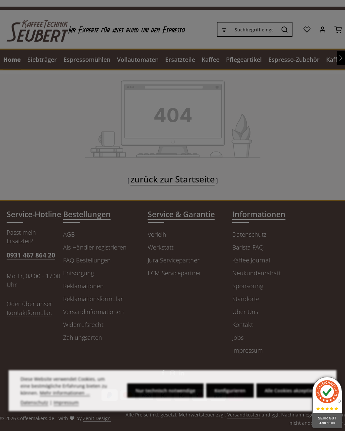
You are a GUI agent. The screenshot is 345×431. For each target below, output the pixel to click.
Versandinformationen (93, 312)
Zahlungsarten (82, 337)
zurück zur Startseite (173, 179)
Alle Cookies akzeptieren (292, 402)
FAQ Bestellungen (87, 260)
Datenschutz (249, 234)
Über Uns (245, 312)
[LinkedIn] (182, 374)
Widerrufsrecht (83, 325)
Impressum (247, 350)
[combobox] (254, 29)
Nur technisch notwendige (165, 402)
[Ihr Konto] (322, 29)
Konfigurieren (230, 402)
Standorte (245, 299)
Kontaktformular (29, 313)
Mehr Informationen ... (65, 404)
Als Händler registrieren (95, 247)
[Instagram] (173, 374)
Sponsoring (247, 286)
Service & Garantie (181, 214)
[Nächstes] (341, 58)
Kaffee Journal (251, 260)
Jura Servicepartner (174, 260)
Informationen (259, 214)
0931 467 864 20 (31, 255)
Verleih (157, 234)
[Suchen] (284, 29)
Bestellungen (87, 214)
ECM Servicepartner (174, 273)
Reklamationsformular (93, 299)
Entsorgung (78, 273)
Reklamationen (83, 286)
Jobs (238, 337)
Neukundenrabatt (256, 273)
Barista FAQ (248, 247)
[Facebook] (163, 374)
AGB (69, 234)
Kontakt (242, 325)
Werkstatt (160, 247)
